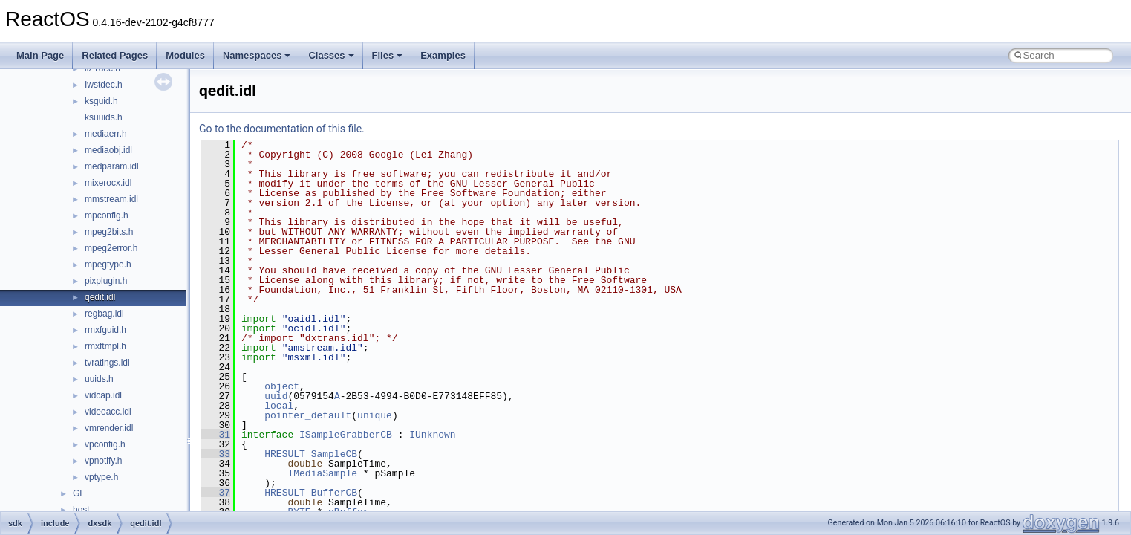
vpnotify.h (103, 460)
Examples (443, 55)
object (281, 386)
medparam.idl (112, 166)
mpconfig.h (106, 215)
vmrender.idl (109, 428)
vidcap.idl (103, 395)
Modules (185, 55)
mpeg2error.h (111, 248)
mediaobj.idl (108, 150)
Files (387, 55)
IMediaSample (322, 473)
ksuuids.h (104, 117)
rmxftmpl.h (105, 346)
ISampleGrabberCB (345, 434)
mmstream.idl (111, 199)
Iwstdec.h (104, 85)
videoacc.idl (108, 411)
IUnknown (432, 434)
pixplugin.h (106, 281)
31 (215, 434)
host (81, 510)
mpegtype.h (108, 264)
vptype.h (101, 477)
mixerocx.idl (108, 183)
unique (374, 415)
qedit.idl (100, 297)
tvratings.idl (107, 362)
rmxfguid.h (105, 330)
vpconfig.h (105, 444)
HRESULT (284, 454)
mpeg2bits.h (109, 232)
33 (215, 454)
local (278, 405)
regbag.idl (104, 313)
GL (79, 493)
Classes (330, 55)
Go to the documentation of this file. (282, 128)
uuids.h (99, 379)
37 (215, 492)
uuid (275, 396)
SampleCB (334, 454)
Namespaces (257, 55)
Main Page (40, 55)
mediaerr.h (106, 134)
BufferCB (334, 492)
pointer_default (307, 415)
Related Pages (115, 55)
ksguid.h (101, 101)
